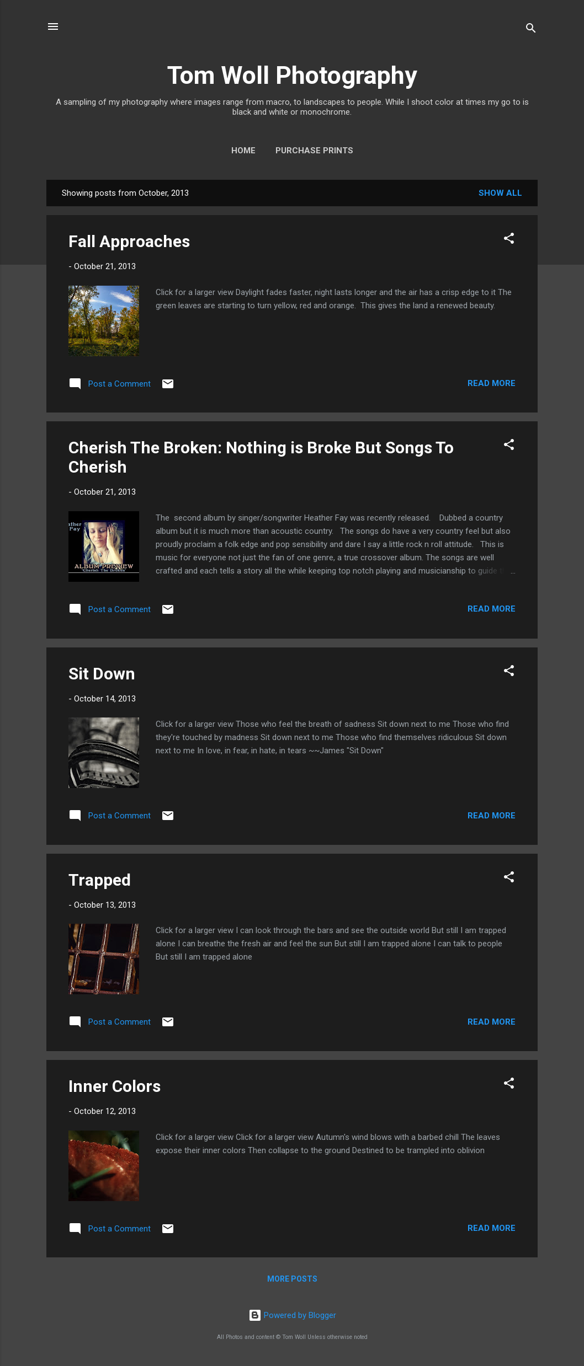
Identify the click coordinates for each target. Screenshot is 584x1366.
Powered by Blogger (292, 1315)
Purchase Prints (314, 151)
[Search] (531, 30)
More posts (292, 1278)
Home (243, 151)
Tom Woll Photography (292, 75)
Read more (492, 383)
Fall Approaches (129, 241)
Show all (500, 193)
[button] (509, 240)
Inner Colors (114, 1086)
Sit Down (101, 673)
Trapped (99, 880)
